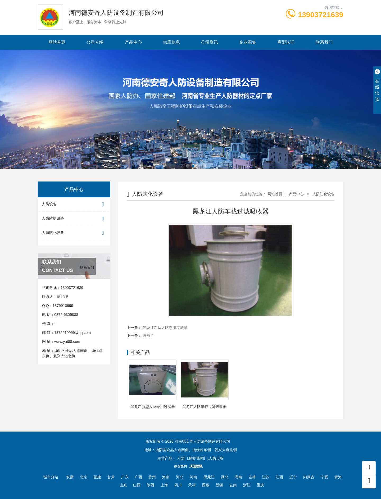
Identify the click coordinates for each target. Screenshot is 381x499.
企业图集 (247, 42)
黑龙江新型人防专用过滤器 (165, 327)
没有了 (148, 335)
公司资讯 (209, 42)
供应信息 (171, 42)
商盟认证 (286, 42)
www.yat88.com (67, 341)
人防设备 (74, 204)
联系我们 (324, 42)
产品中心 (133, 42)
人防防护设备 (74, 219)
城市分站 (50, 477)
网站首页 (56, 42)
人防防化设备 (74, 233)
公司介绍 (95, 42)
